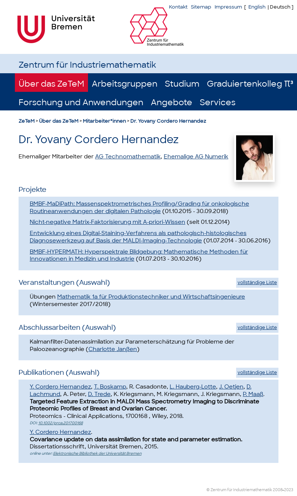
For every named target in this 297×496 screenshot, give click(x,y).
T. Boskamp (110, 386)
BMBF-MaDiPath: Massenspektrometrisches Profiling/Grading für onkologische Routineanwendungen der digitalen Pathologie (139, 207)
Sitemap (201, 7)
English (256, 7)
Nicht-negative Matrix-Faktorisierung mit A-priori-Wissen (107, 222)
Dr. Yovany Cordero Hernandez (168, 121)
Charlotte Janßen (112, 349)
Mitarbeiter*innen (104, 121)
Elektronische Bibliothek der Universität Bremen (97, 453)
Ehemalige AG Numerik (196, 156)
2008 (278, 489)
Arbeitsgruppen (124, 83)
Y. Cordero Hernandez (60, 386)
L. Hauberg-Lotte (193, 386)
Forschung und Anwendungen (81, 102)
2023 (288, 489)
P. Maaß (253, 394)
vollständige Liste (257, 283)
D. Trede (99, 394)
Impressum (228, 7)
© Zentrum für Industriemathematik (239, 489)
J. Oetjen (231, 386)
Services (217, 102)
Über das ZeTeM (51, 83)
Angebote (171, 102)
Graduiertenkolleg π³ (250, 83)
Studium (182, 83)
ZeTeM (27, 121)
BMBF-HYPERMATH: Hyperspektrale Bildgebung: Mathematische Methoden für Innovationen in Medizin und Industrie (139, 255)
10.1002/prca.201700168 (60, 423)
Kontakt (178, 7)
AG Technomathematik (128, 156)
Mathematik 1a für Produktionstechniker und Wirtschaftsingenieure (151, 296)
